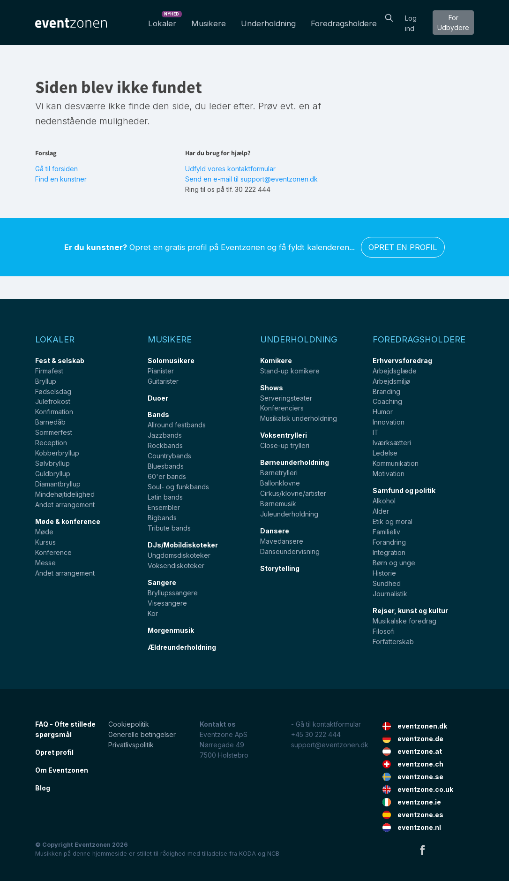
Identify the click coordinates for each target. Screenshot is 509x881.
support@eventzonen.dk (329, 745)
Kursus (45, 542)
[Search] (389, 17)
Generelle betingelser (142, 734)
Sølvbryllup (52, 463)
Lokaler (164, 21)
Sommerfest (53, 432)
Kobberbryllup (57, 453)
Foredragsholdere (344, 23)
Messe (45, 563)
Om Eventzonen (61, 770)
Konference (53, 552)
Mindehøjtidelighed (65, 494)
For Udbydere (453, 22)
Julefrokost (52, 401)
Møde (44, 532)
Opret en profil (402, 247)
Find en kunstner (61, 179)
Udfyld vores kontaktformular (230, 169)
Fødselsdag (53, 391)
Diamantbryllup (58, 484)
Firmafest (49, 371)
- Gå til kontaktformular (326, 724)
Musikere (208, 23)
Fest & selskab (59, 361)
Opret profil (54, 752)
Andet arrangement (65, 505)
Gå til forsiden (56, 169)
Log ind (411, 23)
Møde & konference (67, 521)
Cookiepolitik (128, 724)
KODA (247, 853)
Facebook (422, 850)
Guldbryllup (52, 474)
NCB (273, 853)
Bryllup (45, 381)
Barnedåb (50, 422)
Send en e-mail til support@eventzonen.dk (251, 179)
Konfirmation (54, 412)
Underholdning (268, 23)
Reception (51, 443)
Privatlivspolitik (131, 745)
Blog (42, 788)
